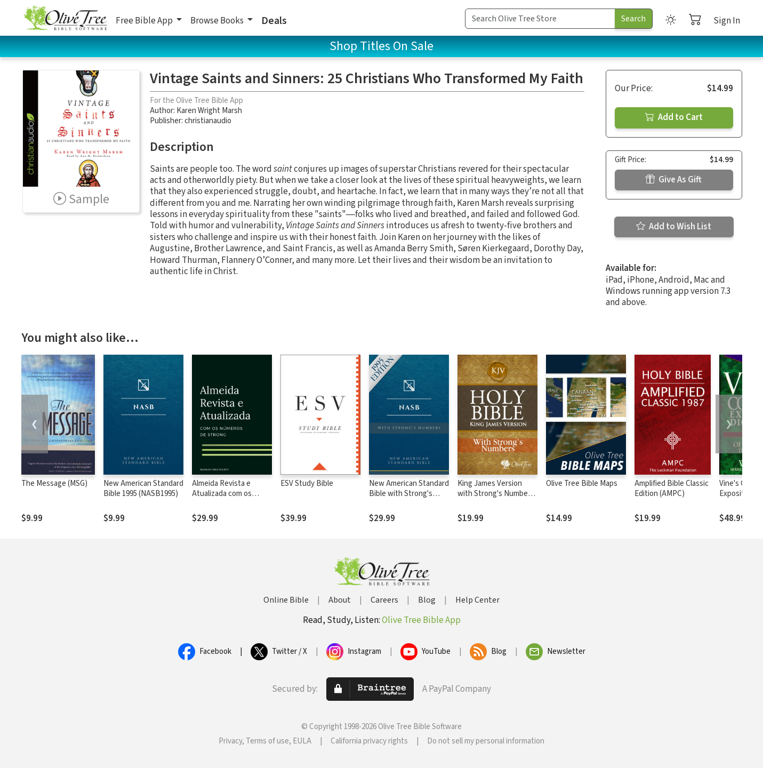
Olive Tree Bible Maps (581, 483)
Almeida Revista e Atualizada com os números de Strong (224, 493)
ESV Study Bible (306, 483)
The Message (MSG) (54, 483)
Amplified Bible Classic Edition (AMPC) (672, 488)
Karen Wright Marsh (209, 110)
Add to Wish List (673, 226)
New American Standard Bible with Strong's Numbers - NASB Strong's (409, 498)
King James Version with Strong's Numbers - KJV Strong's (495, 493)
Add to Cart (674, 117)
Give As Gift (674, 179)
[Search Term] (540, 19)
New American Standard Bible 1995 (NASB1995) (143, 488)
